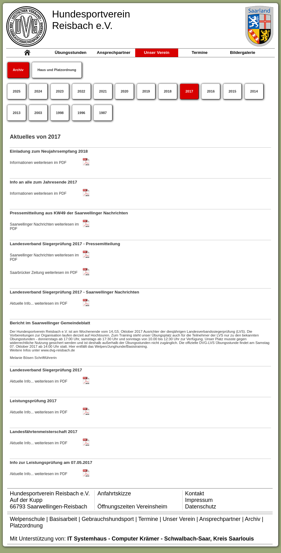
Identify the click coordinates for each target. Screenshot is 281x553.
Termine (149, 519)
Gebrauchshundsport (108, 519)
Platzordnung (26, 525)
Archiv (253, 519)
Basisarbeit (63, 519)
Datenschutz (200, 506)
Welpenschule (27, 519)
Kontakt (194, 493)
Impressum (199, 500)
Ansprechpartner (220, 519)
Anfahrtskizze (114, 493)
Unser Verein (179, 519)
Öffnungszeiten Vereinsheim (132, 506)
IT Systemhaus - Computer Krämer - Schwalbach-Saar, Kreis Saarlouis (160, 539)
